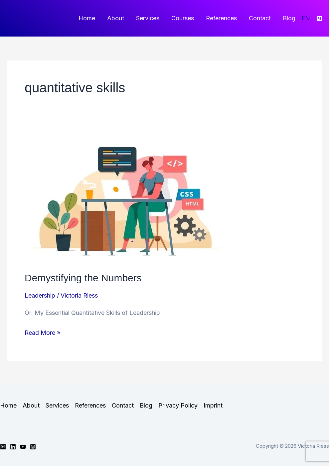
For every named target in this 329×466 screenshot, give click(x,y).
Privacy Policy (178, 405)
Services (147, 18)
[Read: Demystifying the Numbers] (129, 197)
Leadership (40, 295)
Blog (289, 18)
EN (305, 18)
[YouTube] (23, 447)
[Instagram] (33, 447)
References (221, 18)
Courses (182, 18)
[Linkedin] (13, 447)
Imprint (213, 405)
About (115, 18)
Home (87, 18)
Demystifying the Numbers (83, 277)
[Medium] (319, 19)
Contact (260, 18)
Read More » (42, 332)
